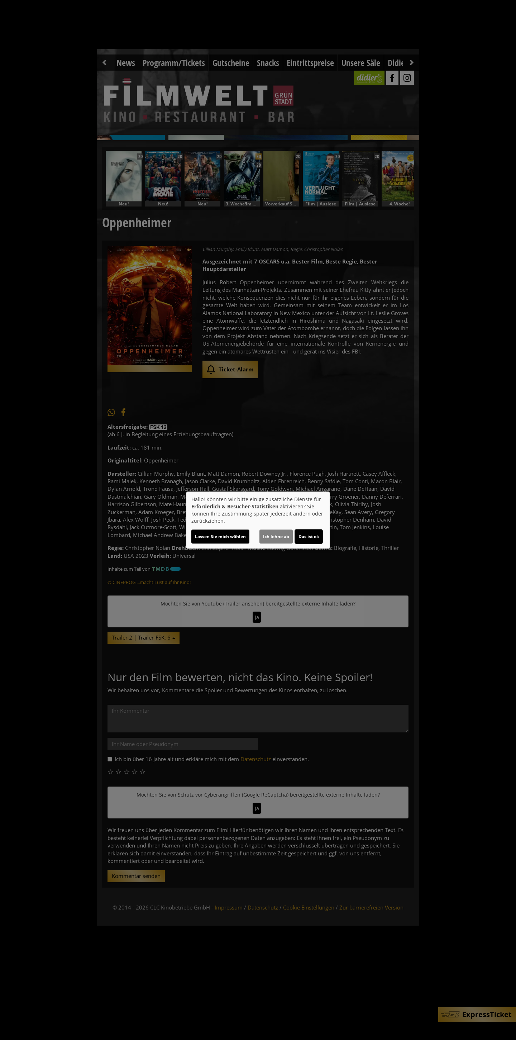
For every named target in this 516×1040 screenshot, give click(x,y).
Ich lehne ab (276, 536)
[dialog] (258, 520)
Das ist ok (308, 536)
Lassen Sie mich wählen (220, 536)
